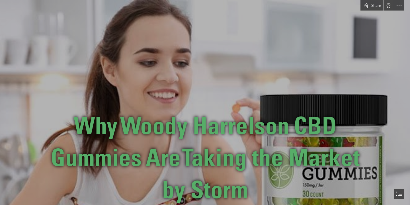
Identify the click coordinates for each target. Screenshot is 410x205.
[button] (371, 5)
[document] (205, 102)
